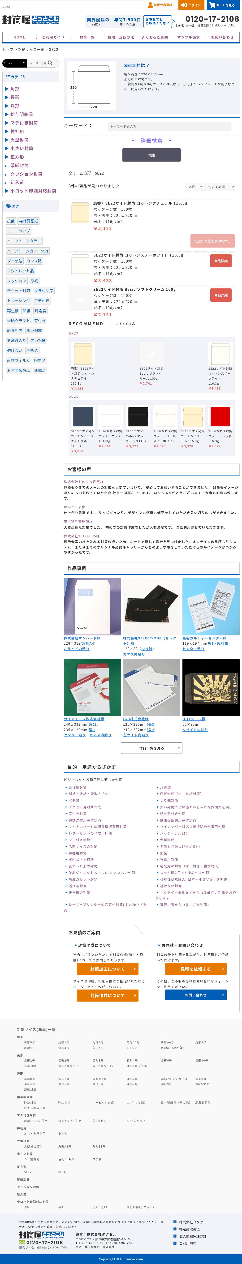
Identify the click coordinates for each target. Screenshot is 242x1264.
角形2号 (98, 1042)
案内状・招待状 (81, 859)
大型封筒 (167, 839)
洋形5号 (63, 1084)
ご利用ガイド (53, 36)
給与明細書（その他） (176, 1102)
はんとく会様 (75, 507)
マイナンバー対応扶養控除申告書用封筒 (192, 826)
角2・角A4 (100, 1207)
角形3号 (200, 1042)
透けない (14, 350)
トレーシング (18, 300)
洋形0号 (29, 1079)
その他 (63, 1133)
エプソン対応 (136, 1102)
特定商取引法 (189, 1228)
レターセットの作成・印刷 (90, 833)
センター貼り (193, 648)
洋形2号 (132, 1079)
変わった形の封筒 (83, 866)
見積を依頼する (196, 969)
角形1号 (63, 1042)
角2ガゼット (101, 1120)
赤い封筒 (38, 340)
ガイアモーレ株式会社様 (84, 718)
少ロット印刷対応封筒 (33, 1202)
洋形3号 (200, 1079)
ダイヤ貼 (14, 261)
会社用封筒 (78, 787)
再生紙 (12, 310)
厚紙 (34, 280)
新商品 (40, 370)
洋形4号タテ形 (102, 1066)
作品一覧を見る (151, 748)
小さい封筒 (22, 148)
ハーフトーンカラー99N (27, 251)
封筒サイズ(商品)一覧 (36, 1029)
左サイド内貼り (77, 648)
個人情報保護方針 (193, 1236)
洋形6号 (98, 1084)
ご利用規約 (187, 1243)
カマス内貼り (134, 654)
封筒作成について (108, 995)
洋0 (92, 729)
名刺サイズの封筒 (83, 846)
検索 (151, 155)
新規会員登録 (163, 5)
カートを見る (225, 5)
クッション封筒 (26, 174)
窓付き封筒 (78, 813)
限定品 (39, 360)
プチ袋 (97, 1159)
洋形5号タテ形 (137, 1066)
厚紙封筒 (19, 165)
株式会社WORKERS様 (82, 536)
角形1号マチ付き (36, 1120)
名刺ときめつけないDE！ (180, 846)
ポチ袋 (74, 800)
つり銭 (147, 648)
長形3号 (98, 1060)
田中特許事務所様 (78, 521)
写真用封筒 (169, 859)
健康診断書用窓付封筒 (178, 820)
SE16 (74, 396)
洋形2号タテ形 (68, 1066)
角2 (92, 724)
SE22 (99, 173)
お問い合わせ (222, 36)
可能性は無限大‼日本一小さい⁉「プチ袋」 (195, 879)
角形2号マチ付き (70, 1120)
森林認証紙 (28, 221)
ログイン (194, 5)
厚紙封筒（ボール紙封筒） (182, 793)
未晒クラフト (18, 320)
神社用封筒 (78, 853)
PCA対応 (30, 1102)
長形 (15, 97)
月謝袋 (165, 787)
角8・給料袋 (218, 643)
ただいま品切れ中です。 (212, 241)
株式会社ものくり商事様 (84, 481)
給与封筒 (14, 330)
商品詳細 (221, 261)
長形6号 (166, 1060)
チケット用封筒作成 (85, 807)
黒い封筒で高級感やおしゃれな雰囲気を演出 (196, 807)
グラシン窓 (43, 290)
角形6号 (98, 1047)
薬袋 (163, 853)
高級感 (32, 350)
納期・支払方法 (121, 36)
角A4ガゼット (136, 1120)
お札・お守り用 (35, 1133)
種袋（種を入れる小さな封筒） (185, 904)
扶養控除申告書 (35, 1108)
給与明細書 (22, 114)
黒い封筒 (34, 330)
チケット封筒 (18, 290)
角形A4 (88, 643)
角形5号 (63, 1047)
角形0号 (29, 1042)
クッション (16, 280)
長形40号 (30, 1066)
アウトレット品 (20, 271)
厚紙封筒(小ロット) (140, 1207)
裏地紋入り (16, 340)
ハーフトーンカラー (24, 241)
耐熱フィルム (18, 360)
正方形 (85, 173)
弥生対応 (64, 1102)
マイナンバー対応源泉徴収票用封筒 (98, 826)
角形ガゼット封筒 (83, 879)
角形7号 (132, 1047)
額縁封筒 (30, 1089)
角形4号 (29, 1047)
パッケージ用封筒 (174, 833)
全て (72, 173)
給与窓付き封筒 (173, 813)
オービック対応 (103, 1102)
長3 (151, 724)
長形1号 (29, 1060)
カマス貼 (34, 261)
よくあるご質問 (155, 36)
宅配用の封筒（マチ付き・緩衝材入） (191, 866)
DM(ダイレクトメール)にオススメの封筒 (102, 872)
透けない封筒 (171, 885)
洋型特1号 (99, 1079)
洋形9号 (166, 1084)
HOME (20, 36)
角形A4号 (167, 1042)
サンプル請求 (188, 36)
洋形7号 (132, 1084)
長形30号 (201, 1060)
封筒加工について (108, 969)
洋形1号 (63, 1079)
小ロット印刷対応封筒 (33, 191)
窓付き (40, 320)
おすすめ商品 (18, 370)
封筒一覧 (87, 36)
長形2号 (63, 1060)
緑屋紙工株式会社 (102, 1247)
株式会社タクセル (193, 1221)
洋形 (15, 106)
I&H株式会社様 (136, 718)
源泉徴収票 (203, 1102)
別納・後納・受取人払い (88, 793)
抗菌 (11, 221)
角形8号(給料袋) (172, 1047)
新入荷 (17, 182)
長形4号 (132, 1060)
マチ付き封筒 (79, 839)
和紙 (26, 310)
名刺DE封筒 (66, 1159)
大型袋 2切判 (33, 1146)
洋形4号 (29, 1084)
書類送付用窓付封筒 (85, 820)
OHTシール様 (193, 718)
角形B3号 (99, 1146)
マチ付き (42, 300)
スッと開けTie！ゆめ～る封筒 (184, 872)
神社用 (17, 131)
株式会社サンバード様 (82, 638)
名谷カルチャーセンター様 (204, 638)
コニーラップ (18, 231)
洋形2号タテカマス (174, 1079)
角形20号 (133, 1042)
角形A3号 (64, 1146)
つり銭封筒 (169, 800)
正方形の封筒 (79, 892)
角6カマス (202, 1084)
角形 (15, 89)
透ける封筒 (78, 885)
